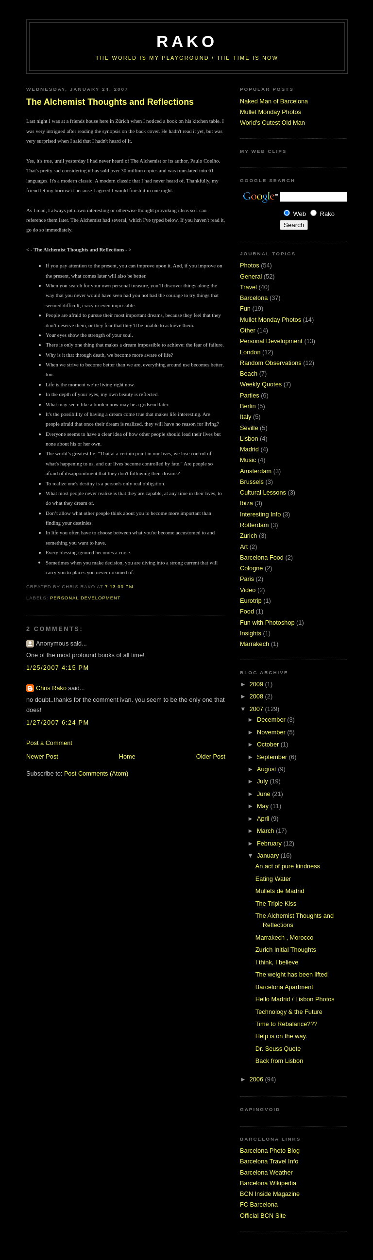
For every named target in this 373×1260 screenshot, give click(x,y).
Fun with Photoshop (267, 622)
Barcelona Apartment (284, 987)
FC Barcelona (259, 1204)
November (272, 732)
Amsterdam (255, 471)
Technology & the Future (288, 1011)
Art (244, 546)
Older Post (210, 756)
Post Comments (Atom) (96, 773)
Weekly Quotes (261, 384)
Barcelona (254, 297)
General (251, 276)
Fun (245, 308)
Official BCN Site (263, 1215)
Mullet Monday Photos (270, 112)
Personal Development (85, 597)
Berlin (248, 406)
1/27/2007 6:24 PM (57, 722)
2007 (257, 709)
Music (248, 460)
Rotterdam (254, 525)
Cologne (251, 568)
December (272, 719)
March (266, 830)
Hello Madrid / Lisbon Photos (295, 999)
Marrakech (254, 643)
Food (247, 611)
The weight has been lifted (291, 974)
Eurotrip (251, 600)
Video (247, 590)
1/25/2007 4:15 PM (57, 667)
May (264, 806)
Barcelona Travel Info (269, 1161)
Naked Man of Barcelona (274, 101)
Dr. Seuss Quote (278, 1048)
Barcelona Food (262, 557)
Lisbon (249, 438)
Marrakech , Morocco (284, 937)
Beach (248, 373)
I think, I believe (276, 962)
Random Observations (271, 362)
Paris (247, 578)
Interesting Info (260, 514)
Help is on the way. (281, 1036)
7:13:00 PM (119, 586)
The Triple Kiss (275, 903)
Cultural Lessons (263, 492)
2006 (257, 1079)
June (264, 793)
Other (247, 330)
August (267, 769)
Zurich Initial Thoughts (285, 949)
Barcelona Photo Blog (270, 1150)
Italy (245, 416)
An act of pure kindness (287, 866)
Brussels (252, 481)
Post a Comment (49, 742)
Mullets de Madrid (280, 891)
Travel (248, 287)
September (273, 757)
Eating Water (273, 878)
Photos (249, 265)
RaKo (187, 41)
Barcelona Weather (266, 1172)
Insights (250, 633)
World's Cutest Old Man (272, 122)
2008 (257, 696)
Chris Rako (51, 688)
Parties (249, 395)
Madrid (249, 449)
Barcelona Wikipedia (268, 1183)
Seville (249, 427)
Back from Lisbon (279, 1060)
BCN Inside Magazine (270, 1193)
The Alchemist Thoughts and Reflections (110, 102)
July (263, 781)
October (269, 744)
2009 (257, 684)
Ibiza (246, 503)
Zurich (248, 535)
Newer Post (42, 756)
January (269, 855)
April (264, 818)
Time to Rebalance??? (286, 1024)
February (270, 843)
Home (127, 756)
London (250, 352)
